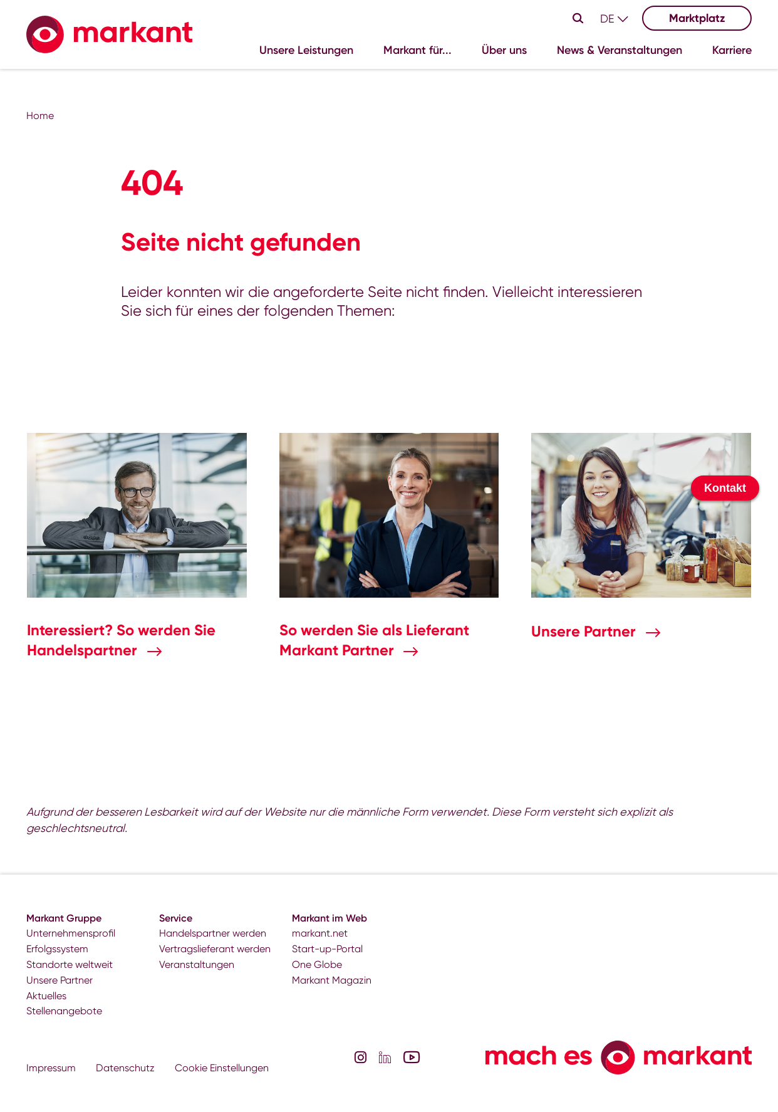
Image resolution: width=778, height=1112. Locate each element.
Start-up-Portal (327, 949)
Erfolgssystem (57, 949)
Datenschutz (125, 1068)
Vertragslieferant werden (215, 949)
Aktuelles (46, 996)
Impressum (51, 1068)
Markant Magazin (331, 980)
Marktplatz (697, 18)
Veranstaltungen (196, 964)
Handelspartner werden (212, 933)
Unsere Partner (585, 631)
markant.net (320, 933)
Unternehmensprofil (70, 933)
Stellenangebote (64, 1011)
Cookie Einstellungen (222, 1068)
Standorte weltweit (69, 964)
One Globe (317, 964)
